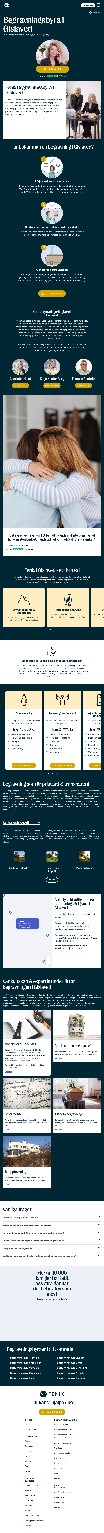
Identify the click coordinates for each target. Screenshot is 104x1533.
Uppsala (28, 1456)
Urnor (56, 1473)
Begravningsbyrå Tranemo (24, 1357)
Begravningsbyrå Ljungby (71, 1357)
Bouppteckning (31, 1485)
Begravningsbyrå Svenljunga (25, 1363)
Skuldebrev (29, 1505)
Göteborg (29, 1446)
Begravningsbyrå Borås (69, 1363)
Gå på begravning (60, 1487)
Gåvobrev (29, 1500)
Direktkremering (61, 1424)
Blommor (58, 1468)
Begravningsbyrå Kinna (22, 1378)
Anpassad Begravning (63, 1443)
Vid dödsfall (59, 1448)
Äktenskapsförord (32, 1515)
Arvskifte (29, 1490)
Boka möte (21, 923)
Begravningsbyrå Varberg (71, 1378)
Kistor (56, 1463)
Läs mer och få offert (21, 765)
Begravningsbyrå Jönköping (72, 1368)
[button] (50, 629)
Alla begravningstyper (63, 1453)
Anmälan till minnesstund (64, 1492)
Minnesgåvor (59, 1497)
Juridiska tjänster (29, 1480)
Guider (57, 1478)
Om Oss (28, 1420)
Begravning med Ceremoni (65, 1429)
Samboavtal (30, 1510)
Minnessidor (59, 1502)
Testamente (30, 1495)
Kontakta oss (30, 1429)
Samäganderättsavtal (34, 1521)
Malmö (28, 1451)
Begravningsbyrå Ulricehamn (25, 1373)
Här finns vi (31, 1437)
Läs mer (6, 842)
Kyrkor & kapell (60, 1458)
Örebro (28, 1466)
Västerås (28, 1461)
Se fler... (28, 1471)
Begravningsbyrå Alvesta (70, 1373)
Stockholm (29, 1441)
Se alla (52, 880)
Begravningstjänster (65, 1420)
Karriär (28, 1424)
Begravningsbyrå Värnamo (24, 1368)
